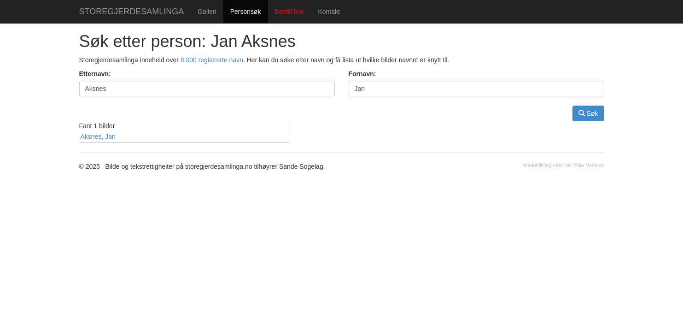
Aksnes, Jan (98, 136)
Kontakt (328, 11)
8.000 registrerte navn (212, 60)
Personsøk (245, 11)
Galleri (207, 11)
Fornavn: (362, 73)
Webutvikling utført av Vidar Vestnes (563, 165)
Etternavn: (95, 73)
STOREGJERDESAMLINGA (131, 11)
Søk (588, 113)
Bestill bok (289, 11)
